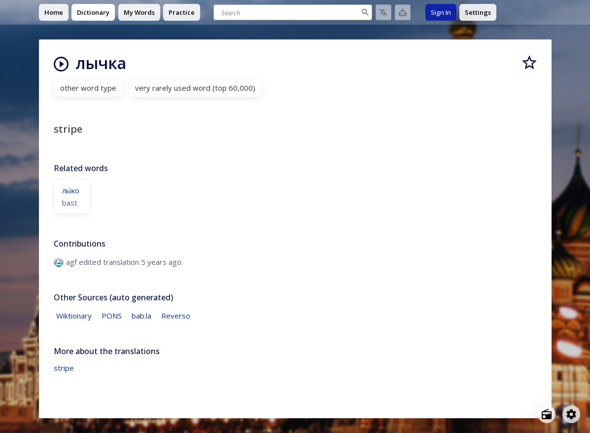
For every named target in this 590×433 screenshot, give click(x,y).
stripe (64, 368)
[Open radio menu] (546, 414)
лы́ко (70, 190)
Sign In (441, 12)
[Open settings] (571, 414)
